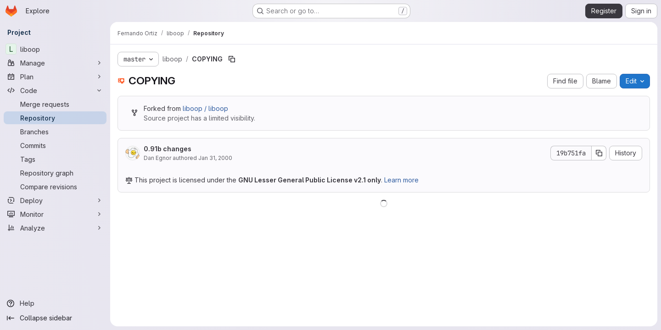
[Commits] (55, 145)
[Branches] (55, 131)
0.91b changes (167, 149)
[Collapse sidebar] (55, 318)
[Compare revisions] (55, 186)
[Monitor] (55, 214)
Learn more (401, 180)
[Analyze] (55, 227)
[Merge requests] (55, 104)
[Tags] (55, 159)
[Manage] (55, 62)
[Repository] (55, 117)
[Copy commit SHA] (599, 153)
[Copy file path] (231, 59)
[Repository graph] (55, 172)
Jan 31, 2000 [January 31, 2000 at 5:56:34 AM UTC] (215, 157)
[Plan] (55, 76)
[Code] (55, 90)
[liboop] (55, 49)
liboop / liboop (205, 108)
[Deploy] (55, 200)
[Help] (55, 303)
